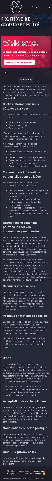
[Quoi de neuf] (43, 7)
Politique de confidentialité (17, 473)
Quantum (10, 471)
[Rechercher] (48, 7)
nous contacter (10, 98)
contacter (29, 378)
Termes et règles (38, 471)
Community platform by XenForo (22, 478)
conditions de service (31, 461)
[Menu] (4, 6)
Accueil (38, 473)
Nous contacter (23, 471)
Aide (31, 473)
